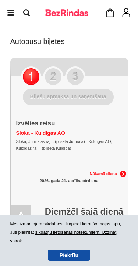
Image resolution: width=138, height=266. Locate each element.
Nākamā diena (103, 173)
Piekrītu (69, 255)
